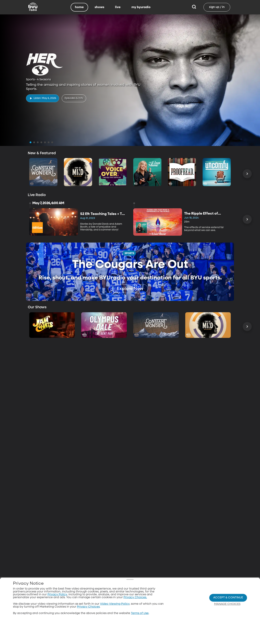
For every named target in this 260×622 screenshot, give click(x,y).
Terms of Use (140, 613)
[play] (42, 98)
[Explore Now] (130, 288)
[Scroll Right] (247, 173)
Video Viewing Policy (114, 604)
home (79, 7)
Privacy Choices (88, 607)
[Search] (194, 7)
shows (99, 7)
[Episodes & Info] (74, 98)
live (118, 7)
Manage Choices (227, 604)
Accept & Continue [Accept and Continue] (228, 598)
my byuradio (141, 7)
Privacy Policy (57, 595)
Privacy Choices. (135, 597)
